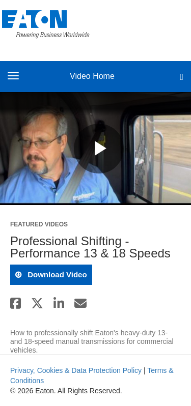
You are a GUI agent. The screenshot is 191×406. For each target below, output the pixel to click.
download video (56, 274)
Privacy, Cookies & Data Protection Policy (76, 370)
